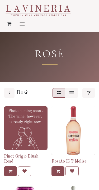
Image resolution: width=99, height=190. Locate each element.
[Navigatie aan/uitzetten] (22, 24)
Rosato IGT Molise (69, 161)
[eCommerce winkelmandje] (9, 23)
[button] (10, 171)
